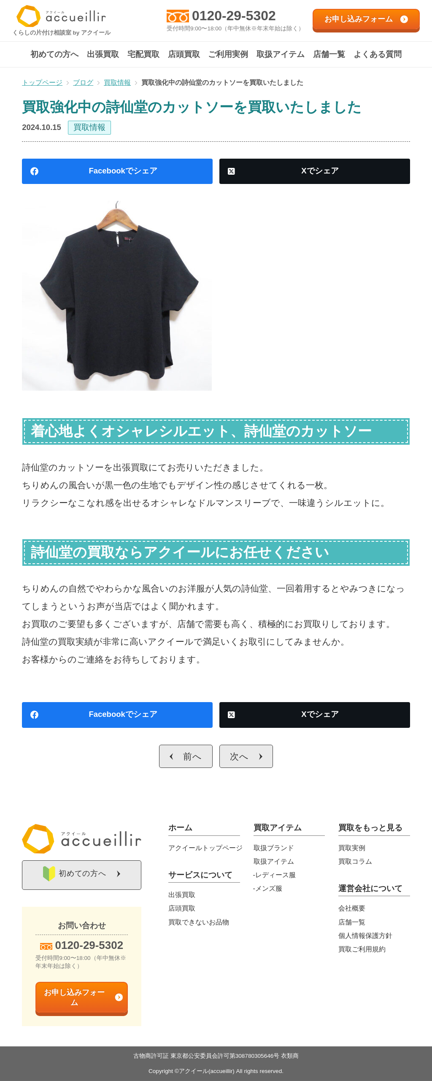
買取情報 (89, 127)
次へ (239, 756)
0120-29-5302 (234, 15)
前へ (192, 756)
